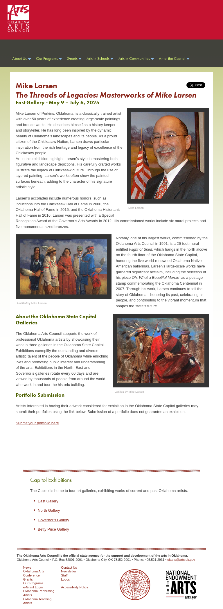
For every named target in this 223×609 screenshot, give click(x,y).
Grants (28, 579)
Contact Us (69, 567)
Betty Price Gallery (53, 529)
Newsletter (68, 571)
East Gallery (48, 501)
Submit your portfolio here (37, 423)
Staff (64, 575)
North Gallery (49, 510)
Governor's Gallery (53, 520)
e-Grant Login (33, 587)
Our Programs (33, 583)
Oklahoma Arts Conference (33, 573)
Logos (65, 579)
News (27, 567)
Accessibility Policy (74, 587)
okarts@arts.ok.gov (181, 559)
